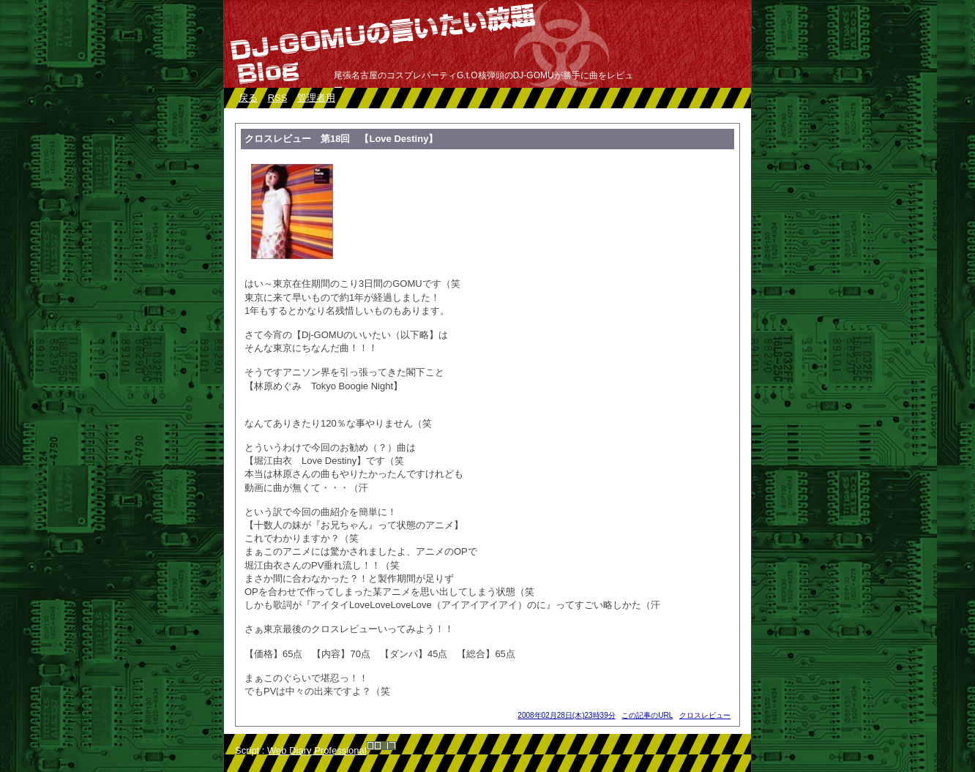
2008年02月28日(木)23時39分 (566, 715)
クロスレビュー (705, 715)
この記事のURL (647, 715)
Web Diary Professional (317, 750)
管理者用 (316, 97)
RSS (278, 97)
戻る (248, 97)
